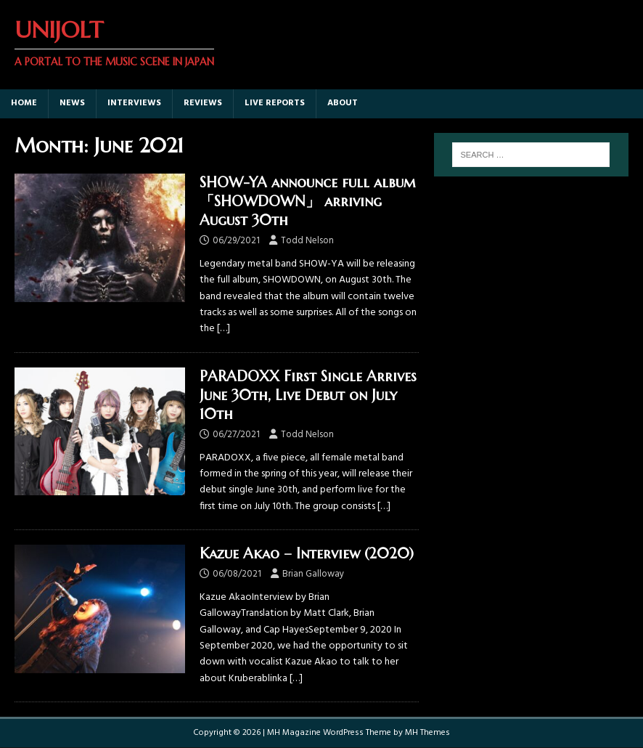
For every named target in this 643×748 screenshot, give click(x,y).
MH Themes (427, 732)
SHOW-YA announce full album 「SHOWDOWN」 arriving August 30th (308, 201)
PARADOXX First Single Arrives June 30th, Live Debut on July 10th (308, 395)
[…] (223, 328)
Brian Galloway (313, 574)
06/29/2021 (236, 240)
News (72, 103)
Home (24, 103)
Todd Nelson (307, 240)
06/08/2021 (237, 574)
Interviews (134, 103)
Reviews (203, 103)
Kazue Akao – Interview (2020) (307, 554)
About (342, 103)
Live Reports (275, 103)
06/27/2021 (236, 434)
